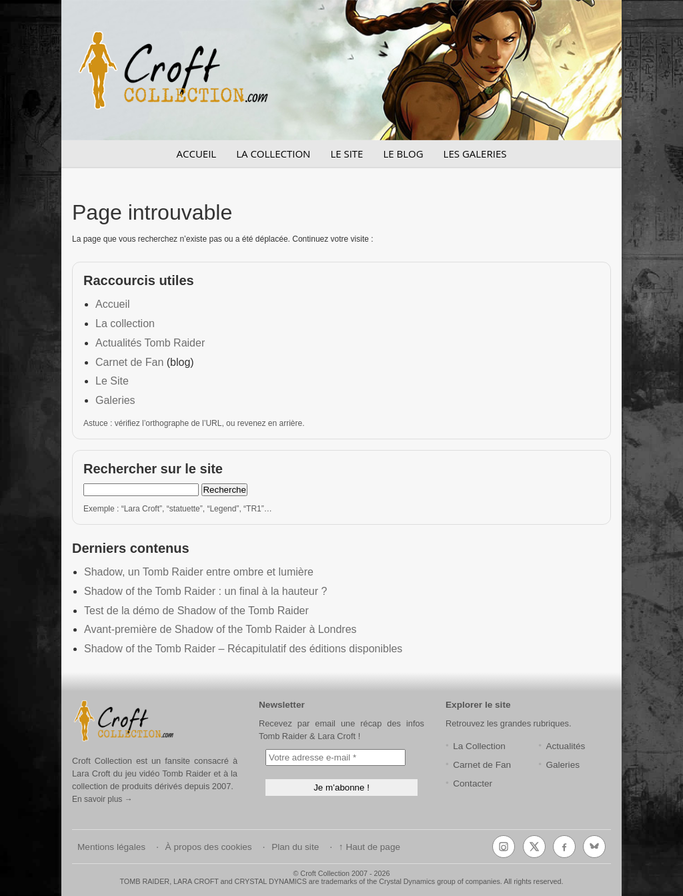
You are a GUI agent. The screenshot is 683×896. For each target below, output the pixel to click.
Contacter (472, 783)
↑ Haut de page (369, 847)
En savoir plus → (102, 799)
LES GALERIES (475, 153)
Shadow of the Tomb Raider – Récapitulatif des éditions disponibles (243, 648)
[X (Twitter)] (534, 846)
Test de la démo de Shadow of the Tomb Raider (196, 610)
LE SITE (346, 153)
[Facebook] (564, 846)
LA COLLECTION (273, 153)
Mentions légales (111, 847)
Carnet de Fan (129, 362)
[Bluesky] (594, 846)
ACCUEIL (197, 153)
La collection (125, 323)
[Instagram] (503, 846)
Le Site (112, 381)
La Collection (479, 746)
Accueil (112, 304)
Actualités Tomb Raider (150, 343)
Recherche (224, 490)
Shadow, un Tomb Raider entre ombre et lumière (198, 572)
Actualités (565, 746)
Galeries (115, 400)
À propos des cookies (208, 847)
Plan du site (295, 847)
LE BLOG (403, 153)
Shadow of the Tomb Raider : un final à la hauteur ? (205, 591)
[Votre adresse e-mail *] (335, 757)
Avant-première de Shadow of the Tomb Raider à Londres (220, 629)
